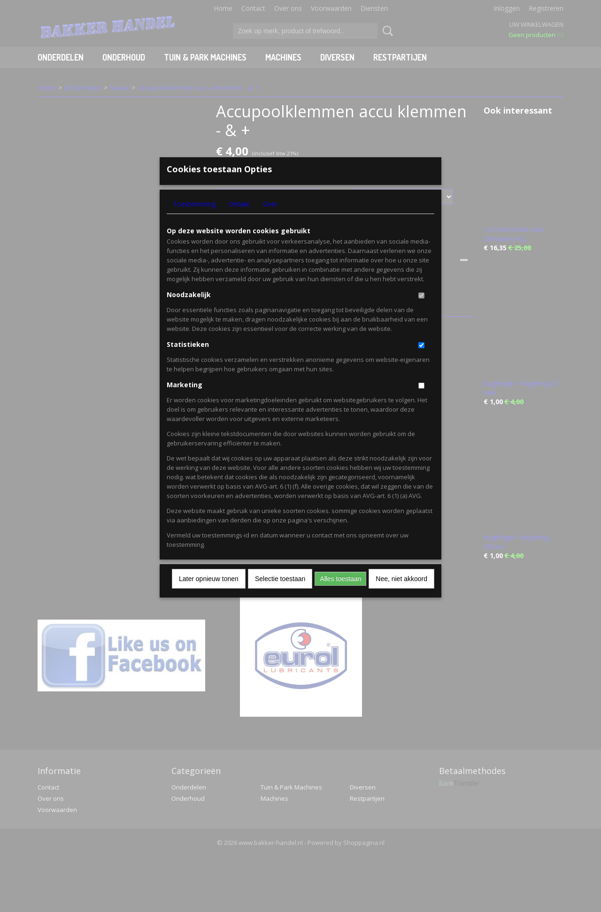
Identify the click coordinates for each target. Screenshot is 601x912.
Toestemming (194, 219)
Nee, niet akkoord (401, 594)
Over (270, 219)
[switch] (421, 311)
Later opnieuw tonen (209, 594)
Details (239, 219)
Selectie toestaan (280, 594)
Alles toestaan (340, 594)
